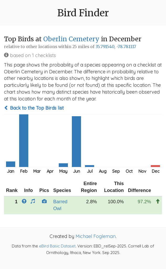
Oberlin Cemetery (71, 39)
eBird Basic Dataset (57, 245)
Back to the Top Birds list (34, 108)
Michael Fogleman (96, 236)
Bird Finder (83, 13)
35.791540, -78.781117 (115, 46)
